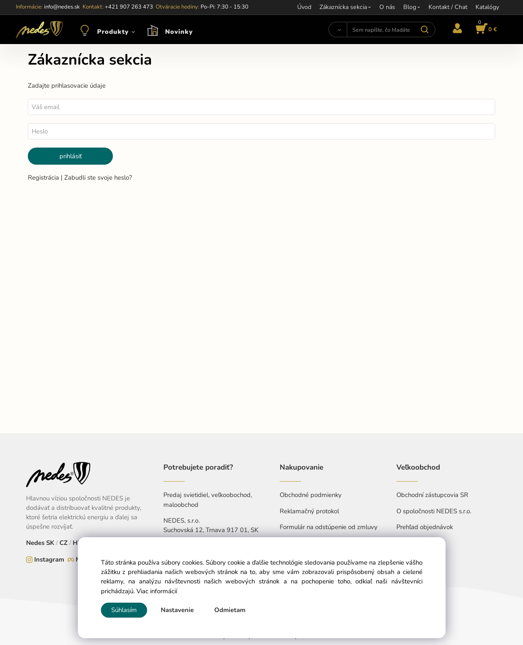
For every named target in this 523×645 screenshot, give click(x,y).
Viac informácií (156, 591)
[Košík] (485, 29)
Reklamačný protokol (309, 511)
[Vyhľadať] (337, 29)
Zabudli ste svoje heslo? (98, 177)
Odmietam (229, 610)
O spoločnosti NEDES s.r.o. (433, 511)
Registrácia (44, 177)
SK (50, 542)
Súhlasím (124, 610)
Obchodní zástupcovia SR (432, 495)
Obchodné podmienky (311, 495)
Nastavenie (177, 610)
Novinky (179, 31)
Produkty (113, 31)
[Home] (39, 29)
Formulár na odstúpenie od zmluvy (329, 527)
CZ (63, 542)
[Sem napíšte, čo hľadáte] (391, 29)
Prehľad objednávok (424, 527)
